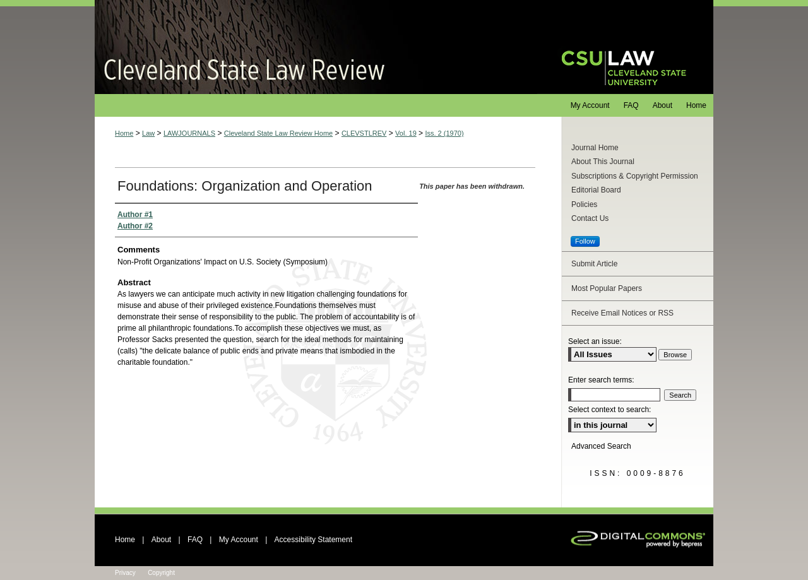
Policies (584, 204)
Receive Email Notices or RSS (622, 313)
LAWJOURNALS (189, 133)
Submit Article (594, 263)
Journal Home (595, 147)
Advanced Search (601, 446)
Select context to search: (609, 409)
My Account (238, 539)
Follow (585, 241)
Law (148, 133)
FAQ (195, 539)
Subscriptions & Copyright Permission (634, 176)
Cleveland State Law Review (316, 47)
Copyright (161, 572)
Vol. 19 (406, 133)
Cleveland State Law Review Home (278, 133)
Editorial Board (596, 190)
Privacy (125, 572)
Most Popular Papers (606, 288)
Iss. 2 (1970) (444, 133)
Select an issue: (595, 341)
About (161, 539)
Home (124, 133)
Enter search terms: (601, 380)
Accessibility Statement (313, 539)
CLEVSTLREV (364, 133)
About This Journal (602, 161)
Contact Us (590, 218)
